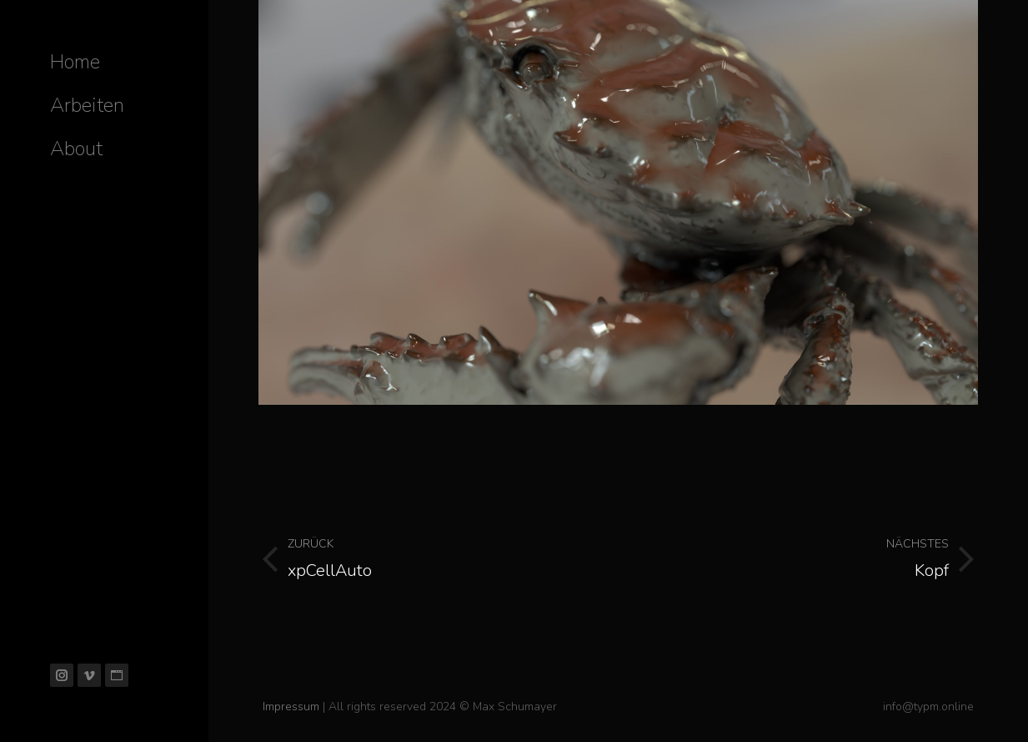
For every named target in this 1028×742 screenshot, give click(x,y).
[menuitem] (75, 61)
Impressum (291, 706)
